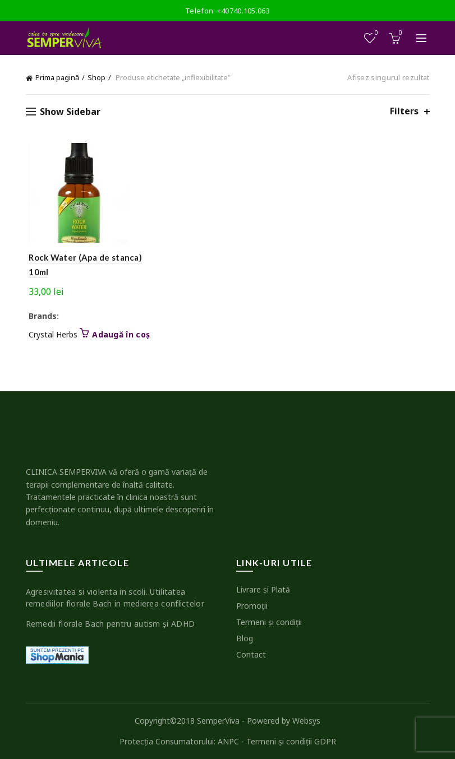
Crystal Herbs (50, 334)
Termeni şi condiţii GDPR (291, 741)
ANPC (228, 741)
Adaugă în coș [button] (118, 335)
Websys (306, 720)
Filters (404, 111)
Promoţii (252, 605)
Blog (244, 638)
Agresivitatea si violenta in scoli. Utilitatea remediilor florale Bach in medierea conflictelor (115, 597)
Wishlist (375, 33)
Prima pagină (57, 77)
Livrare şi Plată (263, 589)
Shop (96, 77)
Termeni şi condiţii (269, 622)
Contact (251, 654)
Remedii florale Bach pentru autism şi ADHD (110, 623)
